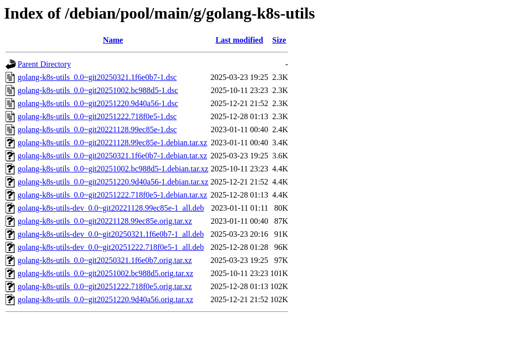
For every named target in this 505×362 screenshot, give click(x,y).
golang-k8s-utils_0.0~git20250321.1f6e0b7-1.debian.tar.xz (112, 155)
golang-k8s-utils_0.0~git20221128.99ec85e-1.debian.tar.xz (112, 142)
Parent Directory (44, 64)
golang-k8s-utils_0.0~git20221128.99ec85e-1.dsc (97, 129)
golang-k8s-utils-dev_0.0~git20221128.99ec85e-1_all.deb (111, 208)
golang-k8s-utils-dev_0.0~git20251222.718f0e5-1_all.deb (111, 247)
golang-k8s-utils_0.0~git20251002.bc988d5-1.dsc (98, 90)
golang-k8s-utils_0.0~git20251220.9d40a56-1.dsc (98, 103)
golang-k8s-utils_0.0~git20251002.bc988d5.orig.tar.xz (105, 273)
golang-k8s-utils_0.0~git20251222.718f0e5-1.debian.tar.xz (112, 195)
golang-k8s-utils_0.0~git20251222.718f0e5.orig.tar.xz (105, 286)
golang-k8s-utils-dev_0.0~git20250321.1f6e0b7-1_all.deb (111, 234)
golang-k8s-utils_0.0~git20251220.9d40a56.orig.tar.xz (105, 299)
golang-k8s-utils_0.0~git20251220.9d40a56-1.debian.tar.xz (113, 181)
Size (279, 40)
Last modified (239, 40)
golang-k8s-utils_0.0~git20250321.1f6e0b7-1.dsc (97, 77)
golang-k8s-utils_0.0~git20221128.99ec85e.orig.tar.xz (105, 221)
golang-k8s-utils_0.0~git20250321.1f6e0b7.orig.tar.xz (105, 260)
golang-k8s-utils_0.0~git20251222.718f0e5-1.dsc (97, 116)
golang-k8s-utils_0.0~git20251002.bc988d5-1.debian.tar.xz (113, 168)
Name (113, 40)
